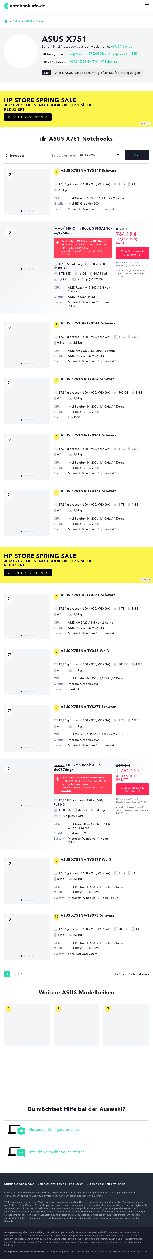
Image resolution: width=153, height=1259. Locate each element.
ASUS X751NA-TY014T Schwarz (93, 62)
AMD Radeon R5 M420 (83, 356)
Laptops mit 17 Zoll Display (90, 54)
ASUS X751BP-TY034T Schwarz (88, 323)
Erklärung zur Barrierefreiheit (105, 1184)
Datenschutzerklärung (51, 1184)
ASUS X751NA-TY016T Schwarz (88, 435)
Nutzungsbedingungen (19, 1184)
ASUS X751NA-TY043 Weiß (85, 650)
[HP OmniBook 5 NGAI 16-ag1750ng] (27, 250)
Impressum (76, 1184)
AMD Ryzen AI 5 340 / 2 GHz (88, 287)
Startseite (6, 21)
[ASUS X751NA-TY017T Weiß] (27, 881)
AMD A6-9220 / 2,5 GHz (85, 350)
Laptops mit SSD (125, 54)
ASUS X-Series (34, 21)
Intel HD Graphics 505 (83, 412)
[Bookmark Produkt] (9, 174)
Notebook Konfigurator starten (45, 1130)
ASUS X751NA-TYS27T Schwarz (88, 706)
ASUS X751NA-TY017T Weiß (86, 859)
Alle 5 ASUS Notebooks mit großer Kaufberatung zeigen (97, 73)
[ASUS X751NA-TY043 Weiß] (27, 672)
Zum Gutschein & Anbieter (132, 253)
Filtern (137, 155)
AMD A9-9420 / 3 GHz (83, 622)
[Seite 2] (21, 974)
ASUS (16, 21)
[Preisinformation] (138, 234)
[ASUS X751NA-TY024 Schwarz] (27, 401)
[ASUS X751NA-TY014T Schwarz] (27, 192)
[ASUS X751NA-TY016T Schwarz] (27, 457)
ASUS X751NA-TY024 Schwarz (87, 379)
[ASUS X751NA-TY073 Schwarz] (27, 937)
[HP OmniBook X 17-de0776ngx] (27, 786)
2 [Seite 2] (14, 974)
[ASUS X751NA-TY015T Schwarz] (27, 513)
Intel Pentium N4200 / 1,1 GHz (89, 406)
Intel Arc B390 (77, 833)
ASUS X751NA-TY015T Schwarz (88, 491)
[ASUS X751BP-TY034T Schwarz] (27, 345)
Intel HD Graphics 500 (83, 203)
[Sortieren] (100, 154)
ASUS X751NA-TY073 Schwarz (87, 915)
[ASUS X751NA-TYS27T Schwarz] (27, 728)
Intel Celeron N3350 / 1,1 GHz (89, 198)
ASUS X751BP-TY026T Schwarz (88, 595)
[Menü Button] (147, 5)
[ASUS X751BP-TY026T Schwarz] (27, 616)
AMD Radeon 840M (81, 297)
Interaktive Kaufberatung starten (46, 1152)
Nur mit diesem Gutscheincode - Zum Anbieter (82, 252)
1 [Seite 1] (7, 974)
